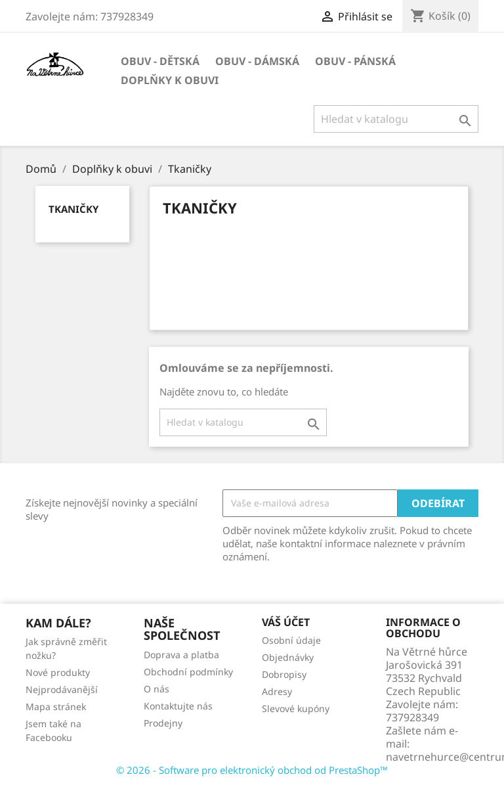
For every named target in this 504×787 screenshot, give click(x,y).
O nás (156, 689)
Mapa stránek (56, 706)
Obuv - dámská (257, 61)
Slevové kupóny (295, 708)
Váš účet (286, 622)
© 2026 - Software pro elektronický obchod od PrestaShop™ (252, 769)
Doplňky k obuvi (170, 80)
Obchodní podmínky (188, 671)
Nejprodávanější (62, 689)
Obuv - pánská (355, 61)
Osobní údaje (291, 640)
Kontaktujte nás (178, 706)
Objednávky (288, 657)
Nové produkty (58, 672)
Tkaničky (73, 208)
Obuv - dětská (160, 61)
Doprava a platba (181, 654)
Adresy (277, 691)
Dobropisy (284, 674)
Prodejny (163, 723)
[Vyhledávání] (396, 119)
